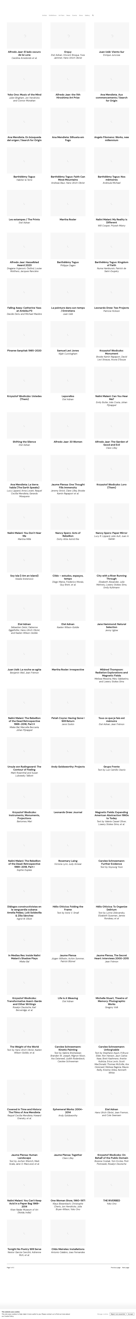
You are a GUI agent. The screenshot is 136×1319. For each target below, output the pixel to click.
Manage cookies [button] (126, 1314)
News (68, 15)
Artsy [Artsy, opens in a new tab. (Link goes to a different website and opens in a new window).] (72, 1309)
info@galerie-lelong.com (88, 1290)
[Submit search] (93, 15)
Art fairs (61, 15)
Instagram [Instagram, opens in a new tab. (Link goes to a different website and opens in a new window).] (66, 1309)
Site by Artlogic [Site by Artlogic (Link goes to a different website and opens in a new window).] (25, 1314)
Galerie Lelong (68, 8)
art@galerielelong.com (44, 1290)
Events (74, 15)
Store (81, 15)
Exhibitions (52, 15)
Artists (44, 15)
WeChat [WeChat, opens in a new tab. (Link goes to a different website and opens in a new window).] (69, 1309)
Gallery (87, 15)
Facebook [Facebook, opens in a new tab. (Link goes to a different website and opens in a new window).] (63, 1309)
